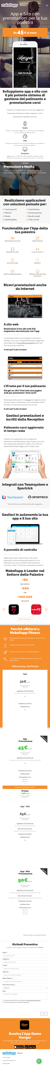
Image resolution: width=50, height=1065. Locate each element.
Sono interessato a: (9, 985)
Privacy (4, 1063)
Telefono (6, 972)
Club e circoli (32, 219)
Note (4, 991)
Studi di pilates (10, 219)
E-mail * (5, 965)
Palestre (7, 213)
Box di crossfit (33, 216)
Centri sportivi (10, 209)
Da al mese (25, 32)
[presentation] (34, 1007)
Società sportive (34, 213)
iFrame (28, 400)
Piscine (6, 216)
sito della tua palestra (26, 343)
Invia (44, 1013)
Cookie (8, 1063)
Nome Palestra (7, 978)
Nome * (5, 952)
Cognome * (6, 959)
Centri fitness (33, 209)
